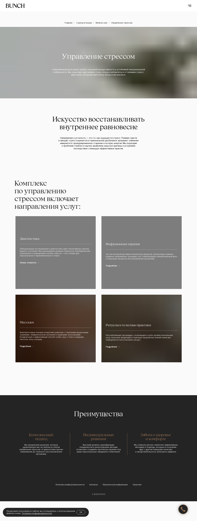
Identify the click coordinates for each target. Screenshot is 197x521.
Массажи (27, 371)
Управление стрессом (121, 23)
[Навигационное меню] (189, 6)
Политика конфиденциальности (37, 513)
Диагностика (29, 285)
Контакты (93, 504)
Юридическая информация (115, 504)
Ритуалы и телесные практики (128, 371)
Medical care (101, 23)
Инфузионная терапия (123, 285)
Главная (68, 23)
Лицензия (137, 504)
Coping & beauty (84, 23)
